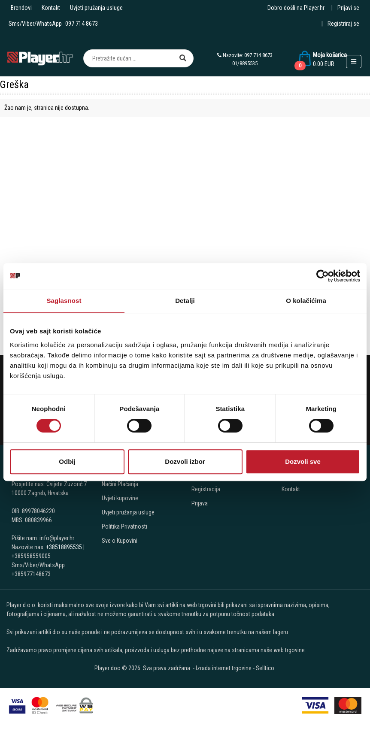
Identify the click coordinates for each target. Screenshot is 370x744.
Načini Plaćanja (120, 484)
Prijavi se (348, 7)
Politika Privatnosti (124, 526)
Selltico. (266, 668)
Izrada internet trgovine (224, 668)
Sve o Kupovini (119, 540)
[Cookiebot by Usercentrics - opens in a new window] (322, 275)
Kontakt (51, 7)
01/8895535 (245, 63)
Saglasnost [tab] (63, 300)
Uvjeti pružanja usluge (96, 7)
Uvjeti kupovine (120, 498)
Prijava (199, 503)
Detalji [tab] (185, 300)
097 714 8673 (81, 23)
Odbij (67, 461)
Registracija (205, 489)
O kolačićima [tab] (306, 300)
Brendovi (21, 7)
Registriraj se (343, 23)
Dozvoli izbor (185, 461)
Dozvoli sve (303, 461)
